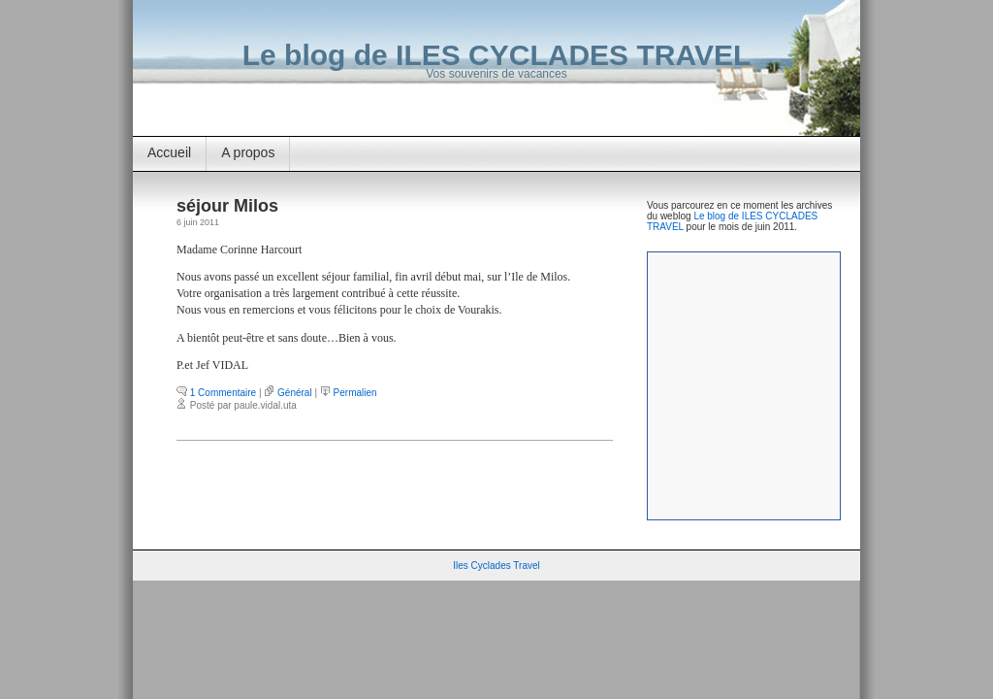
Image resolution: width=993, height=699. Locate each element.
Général (294, 392)
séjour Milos (227, 206)
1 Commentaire (223, 392)
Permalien (355, 392)
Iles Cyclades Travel (496, 565)
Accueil (169, 152)
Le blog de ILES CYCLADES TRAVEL (496, 55)
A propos (247, 152)
